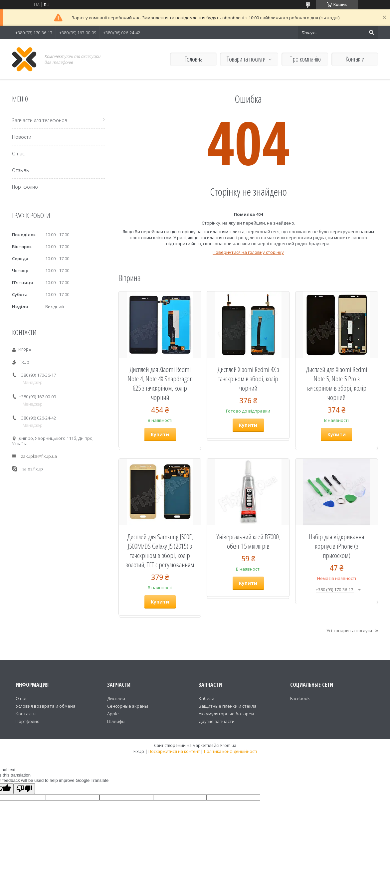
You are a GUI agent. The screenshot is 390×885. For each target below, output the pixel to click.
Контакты (26, 714)
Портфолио (25, 187)
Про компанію (305, 59)
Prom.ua (228, 745)
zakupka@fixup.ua (39, 456)
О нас (18, 153)
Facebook (300, 698)
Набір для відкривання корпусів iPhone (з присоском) (336, 546)
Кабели (206, 698)
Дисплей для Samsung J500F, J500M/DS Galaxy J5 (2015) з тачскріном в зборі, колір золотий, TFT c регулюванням (160, 550)
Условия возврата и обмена (46, 706)
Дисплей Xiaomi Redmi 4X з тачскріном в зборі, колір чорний (248, 379)
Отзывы (21, 170)
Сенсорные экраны (127, 706)
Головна (193, 59)
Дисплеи (116, 698)
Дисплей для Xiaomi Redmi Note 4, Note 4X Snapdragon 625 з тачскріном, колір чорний (160, 383)
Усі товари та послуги (349, 630)
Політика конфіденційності (230, 751)
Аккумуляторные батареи (226, 714)
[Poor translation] (24, 788)
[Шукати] (371, 32)
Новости (21, 137)
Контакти (354, 59)
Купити (160, 434)
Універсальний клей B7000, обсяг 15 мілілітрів (248, 541)
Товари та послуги (246, 59)
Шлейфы (116, 721)
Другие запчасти (217, 721)
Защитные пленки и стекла (228, 706)
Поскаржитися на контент (174, 751)
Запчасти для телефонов (39, 120)
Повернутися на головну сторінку (248, 252)
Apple (113, 714)
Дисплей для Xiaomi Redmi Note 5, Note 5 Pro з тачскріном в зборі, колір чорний (336, 383)
